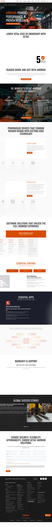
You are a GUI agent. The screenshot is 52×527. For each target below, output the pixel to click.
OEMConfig (39, 270)
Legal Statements (39, 520)
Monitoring (12, 270)
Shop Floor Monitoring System (21, 493)
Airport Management (9, 511)
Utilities (6, 489)
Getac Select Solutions (30, 491)
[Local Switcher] (47, 1)
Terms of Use (19, 520)
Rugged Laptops (29, 484)
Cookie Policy (25, 520)
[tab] (12, 270)
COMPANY (32, 1)
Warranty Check (40, 494)
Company (39, 482)
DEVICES (21, 1)
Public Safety (7, 500)
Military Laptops (8, 487)
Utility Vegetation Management (11, 494)
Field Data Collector (21, 509)
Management (25, 270)
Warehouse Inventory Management (11, 510)
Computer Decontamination (31, 499)
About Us (39, 484)
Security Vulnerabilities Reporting (41, 502)
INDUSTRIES (28, 1)
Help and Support (41, 492)
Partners (28, 494)
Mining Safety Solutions (20, 501)
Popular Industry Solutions (10, 482)
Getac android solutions (12, 4)
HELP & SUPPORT (37, 1)
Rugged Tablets (29, 486)
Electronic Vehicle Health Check (11, 497)
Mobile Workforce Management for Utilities (11, 493)
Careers (39, 487)
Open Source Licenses (41, 498)
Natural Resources (20, 494)
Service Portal (40, 497)
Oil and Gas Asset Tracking (20, 507)
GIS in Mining (20, 496)
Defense (6, 484)
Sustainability (40, 486)
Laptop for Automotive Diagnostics (11, 499)
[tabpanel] (26, 280)
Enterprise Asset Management (20, 488)
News (38, 489)
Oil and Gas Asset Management (20, 505)
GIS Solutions (8, 490)
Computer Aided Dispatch (10, 502)
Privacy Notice (12, 520)
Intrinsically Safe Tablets (31, 487)
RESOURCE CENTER (43, 1)
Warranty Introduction (41, 495)
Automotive (7, 496)
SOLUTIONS (17, 1)
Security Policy (32, 520)
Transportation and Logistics (10, 507)
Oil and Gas (19, 502)
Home (6, 4)
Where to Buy (29, 493)
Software (28, 490)
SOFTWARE (24, 1)
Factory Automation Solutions (21, 490)
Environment (29, 497)
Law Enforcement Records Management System (10, 504)
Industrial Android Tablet (31, 489)
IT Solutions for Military (9, 486)
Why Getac (29, 496)
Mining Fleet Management (20, 498)
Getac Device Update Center (42, 500)
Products (29, 482)
